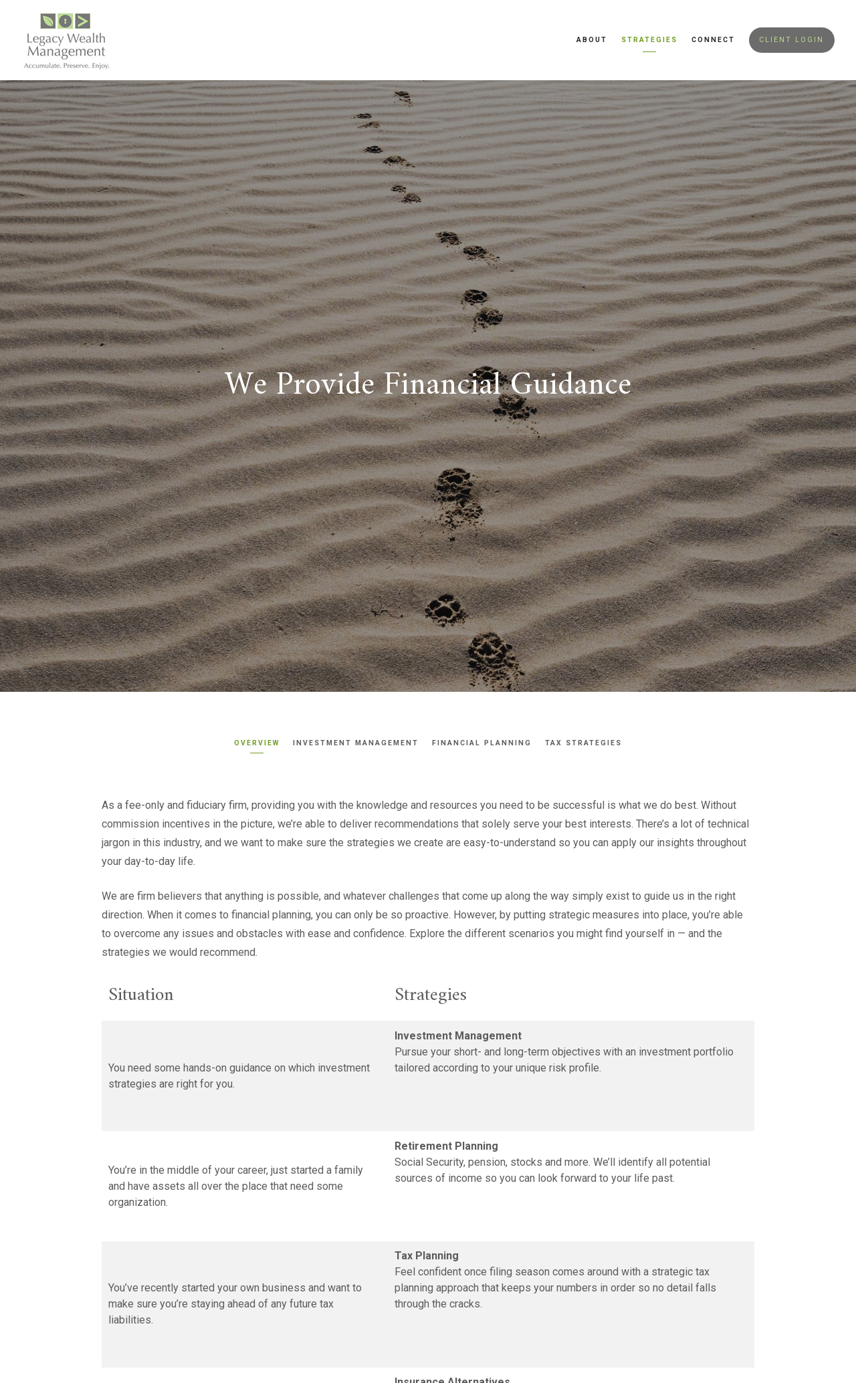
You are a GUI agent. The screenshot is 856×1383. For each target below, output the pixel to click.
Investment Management (356, 743)
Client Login (791, 39)
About (591, 39)
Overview (257, 743)
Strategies (649, 39)
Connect (713, 39)
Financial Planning (482, 743)
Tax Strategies (583, 743)
